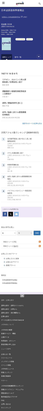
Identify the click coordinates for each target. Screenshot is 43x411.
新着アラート (11, 265)
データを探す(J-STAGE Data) (12, 320)
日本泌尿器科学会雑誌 (9, 280)
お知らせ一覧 (6, 354)
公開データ (5, 337)
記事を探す (5, 316)
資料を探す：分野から (9, 309)
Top (22, 295)
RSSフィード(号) (22, 242)
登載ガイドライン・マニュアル (12, 389)
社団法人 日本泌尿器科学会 (11, 17)
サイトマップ (6, 408)
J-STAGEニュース (7, 369)
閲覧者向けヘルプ (7, 393)
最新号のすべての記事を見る (32, 123)
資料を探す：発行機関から (10, 313)
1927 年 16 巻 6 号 (9, 73)
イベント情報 (6, 365)
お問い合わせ (6, 404)
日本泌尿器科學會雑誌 (9, 283)
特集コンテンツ (6, 372)
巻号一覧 (18, 57)
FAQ (2, 400)
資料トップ (6, 57)
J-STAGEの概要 (6, 330)
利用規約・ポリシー (8, 341)
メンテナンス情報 (7, 361)
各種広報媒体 (6, 376)
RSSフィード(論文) (22, 246)
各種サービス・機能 (8, 333)
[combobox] (8, 233)
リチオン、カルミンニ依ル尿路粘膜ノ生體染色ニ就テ (14, 80)
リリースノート (6, 358)
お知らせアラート (12, 262)
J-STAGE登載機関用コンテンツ (12, 386)
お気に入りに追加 (12, 258)
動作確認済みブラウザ (9, 397)
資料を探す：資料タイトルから (12, 305)
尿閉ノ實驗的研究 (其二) (12, 103)
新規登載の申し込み (8, 344)
